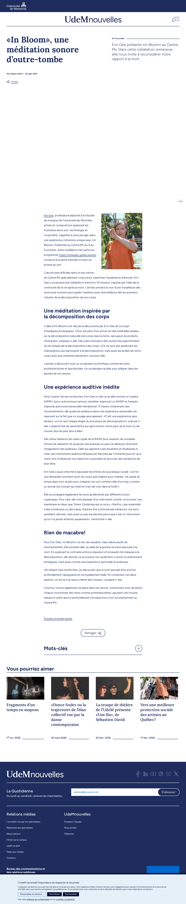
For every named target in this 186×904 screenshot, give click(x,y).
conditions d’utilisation (65, 899)
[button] (175, 22)
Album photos (13, 839)
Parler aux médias (15, 857)
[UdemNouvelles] (93, 22)
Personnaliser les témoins (32, 894)
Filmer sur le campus (17, 845)
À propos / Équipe (72, 827)
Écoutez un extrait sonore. (60, 624)
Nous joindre (70, 833)
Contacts (11, 863)
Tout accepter (71, 894)
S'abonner (169, 797)
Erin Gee (49, 220)
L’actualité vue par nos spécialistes (23, 827)
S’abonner (69, 839)
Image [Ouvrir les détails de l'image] (180, 206)
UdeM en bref (13, 851)
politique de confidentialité (38, 899)
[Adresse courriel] (114, 797)
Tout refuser (54, 894)
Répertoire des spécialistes (20, 833)
